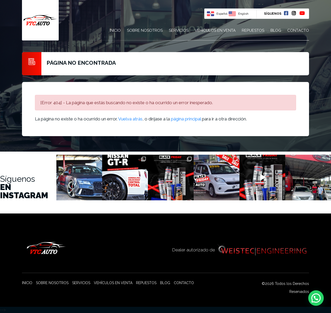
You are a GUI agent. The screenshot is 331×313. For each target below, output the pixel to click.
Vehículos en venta (215, 30)
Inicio (115, 30)
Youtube (302, 13)
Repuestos (253, 30)
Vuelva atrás (130, 118)
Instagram (294, 13)
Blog (275, 30)
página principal (186, 118)
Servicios (179, 30)
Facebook (286, 13)
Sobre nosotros (145, 30)
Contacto (298, 30)
